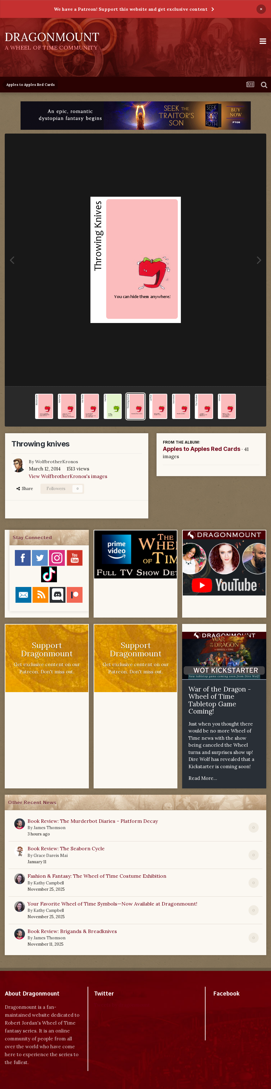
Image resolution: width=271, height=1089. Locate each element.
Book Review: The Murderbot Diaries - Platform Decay (93, 821)
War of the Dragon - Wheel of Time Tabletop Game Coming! (219, 700)
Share (24, 488)
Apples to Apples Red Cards (201, 449)
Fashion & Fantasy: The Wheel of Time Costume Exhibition (97, 876)
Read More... (202, 778)
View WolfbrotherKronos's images (68, 476)
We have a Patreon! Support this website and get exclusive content (130, 9)
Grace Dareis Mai (51, 855)
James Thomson (49, 827)
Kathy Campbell (49, 883)
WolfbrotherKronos (56, 461)
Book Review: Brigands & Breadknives (72, 931)
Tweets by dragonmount (122, 1005)
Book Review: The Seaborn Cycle (66, 848)
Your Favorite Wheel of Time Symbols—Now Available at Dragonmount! (112, 904)
